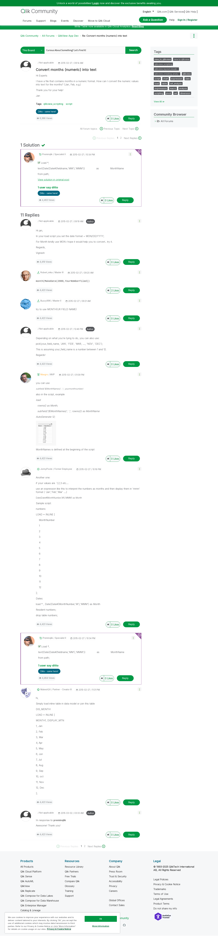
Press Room (115, 873)
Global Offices (117, 902)
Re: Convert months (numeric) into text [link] (104, 38)
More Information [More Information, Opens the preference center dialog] (100, 926)
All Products (26, 868)
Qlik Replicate (27, 893)
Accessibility (115, 883)
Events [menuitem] (65, 20)
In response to (51, 822)
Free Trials (70, 878)
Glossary (69, 888)
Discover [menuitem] (78, 20)
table (164, 86)
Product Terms (161, 905)
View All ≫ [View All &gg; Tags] (159, 104)
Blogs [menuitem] (53, 20)
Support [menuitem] (41, 20)
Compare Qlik (72, 883)
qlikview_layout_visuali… (166, 71)
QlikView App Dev (68, 38)
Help (172, 19)
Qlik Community (29, 38)
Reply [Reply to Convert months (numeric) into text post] (131, 120)
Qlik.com (162, 11)
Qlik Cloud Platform (30, 873)
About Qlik (114, 868)
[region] (62, 922)
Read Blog (138, 28)
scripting (159, 95)
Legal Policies (160, 881)
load (157, 86)
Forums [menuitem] (27, 20)
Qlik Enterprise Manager (33, 907)
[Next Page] (132, 140)
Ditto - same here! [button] (47, 114)
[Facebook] (124, 927)
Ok (100, 919)
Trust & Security (118, 878)
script (69, 106)
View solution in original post (53, 181)
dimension (185, 95)
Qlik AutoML (27, 883)
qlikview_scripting (53, 106)
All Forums (48, 38)
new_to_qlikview (163, 61)
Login (95, 3)
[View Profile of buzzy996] (45, 303)
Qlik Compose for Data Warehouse (39, 902)
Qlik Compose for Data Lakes (36, 898)
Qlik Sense (26, 878)
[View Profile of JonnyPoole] (46, 471)
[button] (139, 65)
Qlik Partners (72, 873)
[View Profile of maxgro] (44, 376)
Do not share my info (165, 910)
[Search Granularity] (33, 52)
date (187, 81)
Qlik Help (191, 11)
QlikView (25, 888)
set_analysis (176, 86)
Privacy (113, 888)
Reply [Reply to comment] (125, 202)
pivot (168, 95)
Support (69, 898)
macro (173, 90)
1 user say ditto (48, 189)
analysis (183, 90)
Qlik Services (176, 11)
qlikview (187, 76)
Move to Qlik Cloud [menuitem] (99, 20)
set (175, 95)
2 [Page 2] (121, 140)
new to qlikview (181, 61)
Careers (113, 893)
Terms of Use (160, 896)
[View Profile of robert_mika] (46, 274)
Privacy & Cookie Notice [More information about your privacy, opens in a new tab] (59, 929)
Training (69, 893)
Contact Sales (117, 907)
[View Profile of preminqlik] (47, 156)
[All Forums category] (155, 123)
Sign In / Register (188, 19)
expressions (161, 90)
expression (176, 81)
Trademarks (159, 891)
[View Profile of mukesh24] (45, 691)
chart (165, 81)
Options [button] (194, 38)
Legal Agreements (163, 901)
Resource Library (74, 868)
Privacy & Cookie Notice (166, 886)
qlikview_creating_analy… (167, 76)
